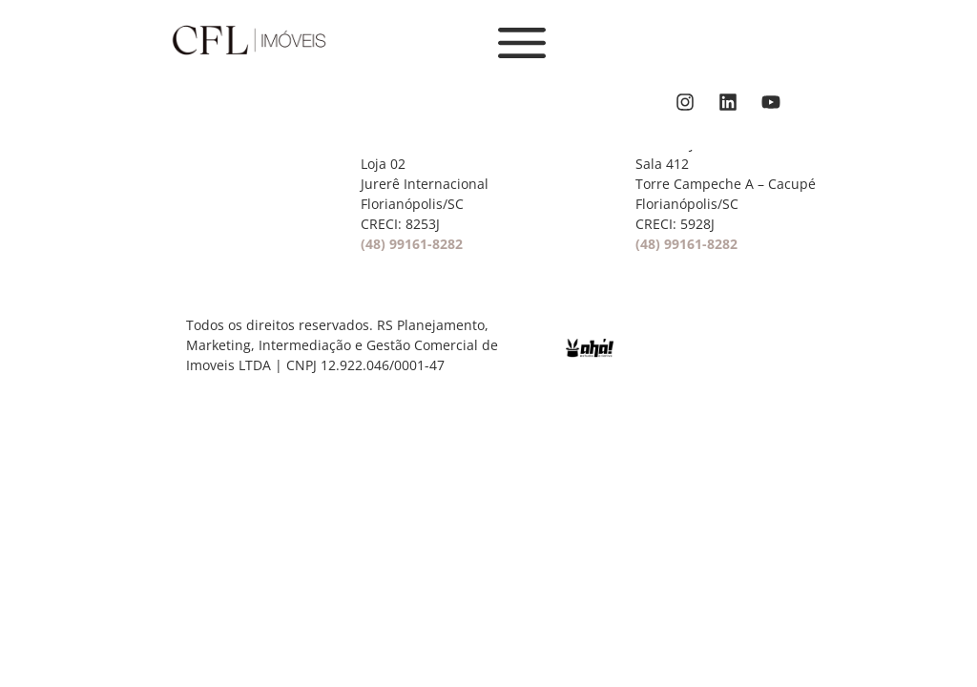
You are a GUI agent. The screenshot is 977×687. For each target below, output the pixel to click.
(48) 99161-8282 (412, 244)
